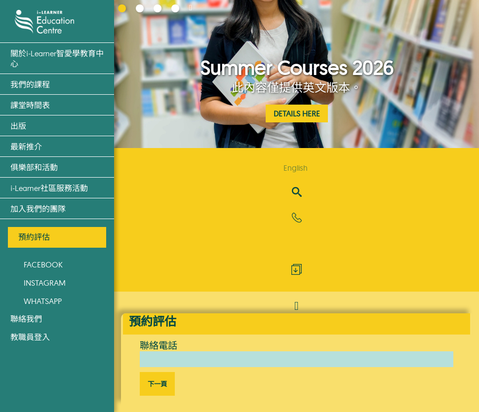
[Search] (297, 193)
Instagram (45, 283)
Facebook (43, 264)
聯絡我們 (26, 319)
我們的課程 (30, 84)
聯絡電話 (158, 345)
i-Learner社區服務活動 (49, 188)
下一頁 (157, 384)
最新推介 (26, 146)
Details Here (297, 113)
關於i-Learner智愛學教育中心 (57, 58)
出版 (18, 125)
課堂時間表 (30, 105)
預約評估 (34, 237)
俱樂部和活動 (34, 167)
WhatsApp (43, 301)
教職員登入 (30, 337)
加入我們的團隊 (38, 208)
